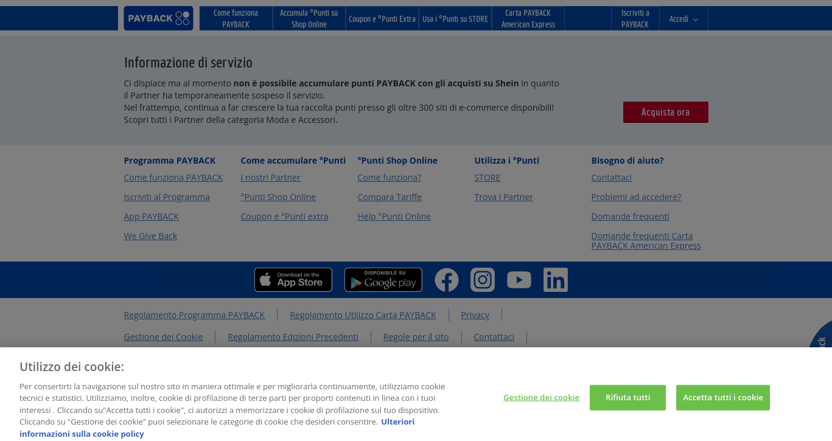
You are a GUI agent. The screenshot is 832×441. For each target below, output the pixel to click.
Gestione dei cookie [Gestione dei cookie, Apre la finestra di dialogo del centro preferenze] (541, 402)
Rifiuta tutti (628, 402)
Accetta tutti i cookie (723, 402)
